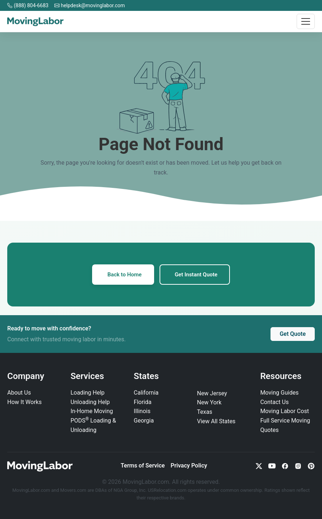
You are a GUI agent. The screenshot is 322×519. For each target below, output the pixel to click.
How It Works (24, 402)
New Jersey (212, 393)
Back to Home (124, 274)
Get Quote (293, 333)
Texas (204, 411)
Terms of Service (143, 465)
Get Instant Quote (196, 274)
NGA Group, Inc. (130, 490)
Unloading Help (90, 402)
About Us (19, 392)
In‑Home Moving (91, 411)
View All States (216, 421)
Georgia (144, 420)
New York (209, 402)
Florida (143, 402)
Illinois (142, 411)
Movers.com (73, 490)
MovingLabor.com (31, 490)
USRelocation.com (168, 490)
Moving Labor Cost (284, 411)
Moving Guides (279, 392)
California (146, 392)
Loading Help (87, 392)
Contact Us (274, 402)
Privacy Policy (188, 465)
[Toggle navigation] (306, 21)
